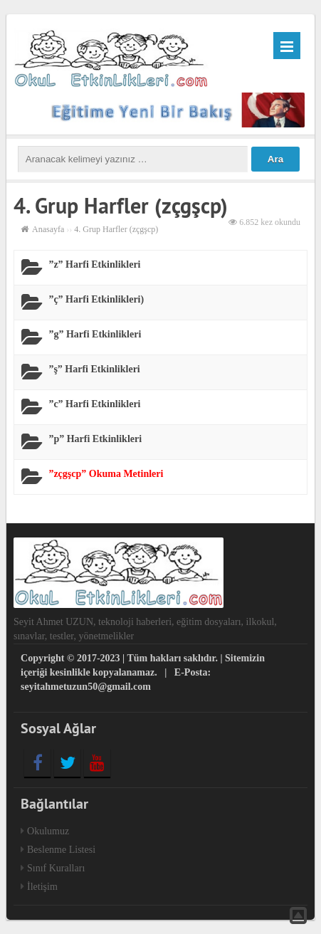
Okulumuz (48, 831)
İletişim (42, 886)
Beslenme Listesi (61, 849)
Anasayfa (48, 229)
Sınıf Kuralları (56, 868)
